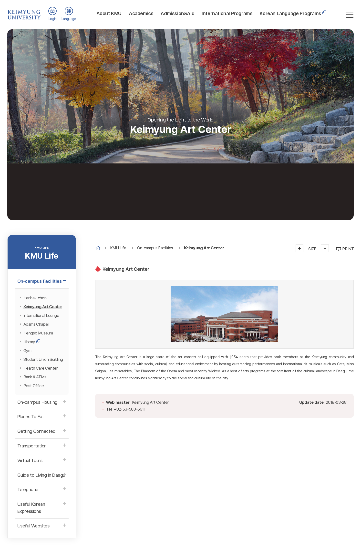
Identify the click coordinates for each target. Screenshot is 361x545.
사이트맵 (350, 15)
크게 (299, 248)
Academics (141, 13)
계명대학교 (24, 12)
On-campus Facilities (155, 247)
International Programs (227, 13)
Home (97, 248)
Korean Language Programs (290, 13)
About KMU (109, 13)
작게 (325, 248)
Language (69, 19)
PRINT (348, 248)
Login (53, 19)
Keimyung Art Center (204, 247)
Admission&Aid (177, 13)
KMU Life (118, 247)
